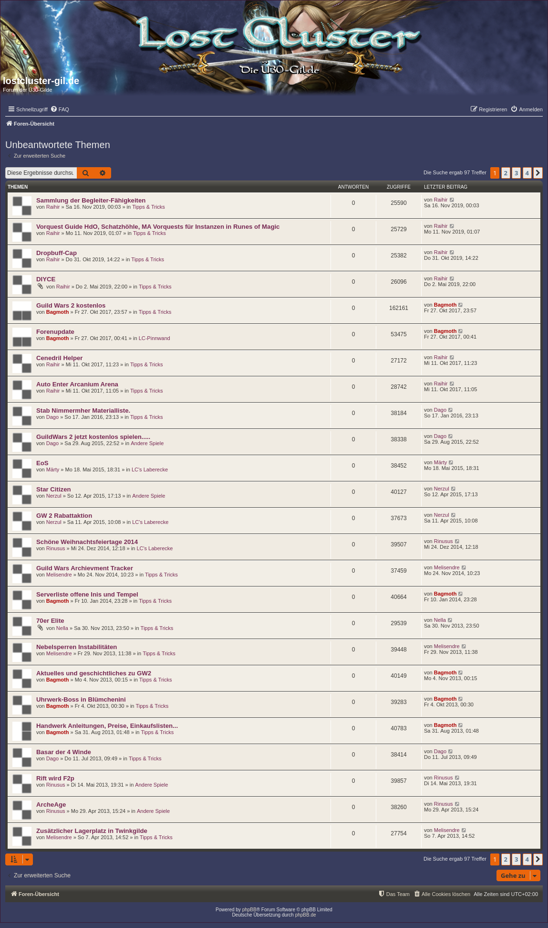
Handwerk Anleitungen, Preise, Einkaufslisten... (107, 725)
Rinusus (55, 548)
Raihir (53, 207)
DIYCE (45, 279)
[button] (538, 173)
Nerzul (54, 496)
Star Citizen (53, 489)
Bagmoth (57, 312)
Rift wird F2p (55, 778)
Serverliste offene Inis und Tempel (87, 594)
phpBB (249, 909)
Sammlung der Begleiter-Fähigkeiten (90, 200)
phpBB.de (305, 914)
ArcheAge (51, 804)
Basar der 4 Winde (63, 752)
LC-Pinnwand (154, 338)
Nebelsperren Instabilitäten (76, 647)
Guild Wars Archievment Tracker (84, 568)
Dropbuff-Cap (56, 252)
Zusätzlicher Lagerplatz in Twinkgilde (91, 830)
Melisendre (59, 574)
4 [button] (527, 173)
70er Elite (50, 620)
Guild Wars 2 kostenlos (70, 305)
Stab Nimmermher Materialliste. (83, 410)
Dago (52, 417)
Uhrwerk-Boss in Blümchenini (81, 699)
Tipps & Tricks (148, 207)
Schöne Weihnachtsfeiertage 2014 (87, 541)
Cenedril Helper (59, 358)
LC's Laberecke (150, 469)
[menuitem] (59, 109)
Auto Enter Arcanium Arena (77, 384)
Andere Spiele (147, 443)
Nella (62, 628)
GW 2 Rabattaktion (64, 515)
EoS (42, 463)
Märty (53, 469)
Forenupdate (55, 331)
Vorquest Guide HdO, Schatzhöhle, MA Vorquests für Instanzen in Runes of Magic (157, 226)
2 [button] (505, 173)
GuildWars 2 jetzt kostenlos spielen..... (93, 436)
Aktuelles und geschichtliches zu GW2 (93, 673)
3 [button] (516, 173)
